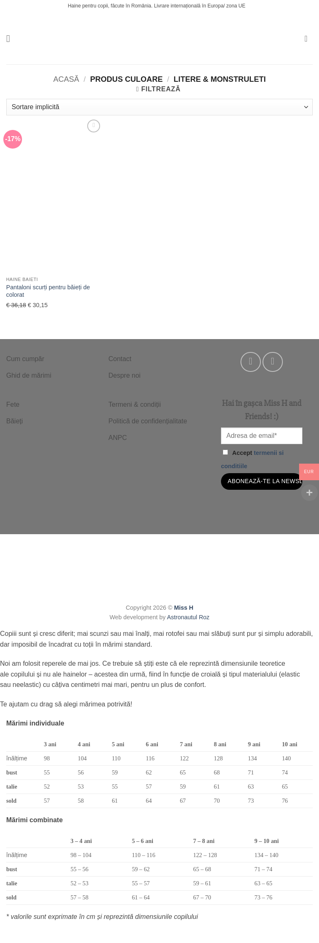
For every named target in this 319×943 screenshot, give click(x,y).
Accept (252, 459)
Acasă (66, 79)
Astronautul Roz (188, 617)
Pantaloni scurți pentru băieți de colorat (48, 291)
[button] (11, 38)
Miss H (183, 607)
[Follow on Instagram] (273, 362)
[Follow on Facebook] (250, 362)
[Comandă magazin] (159, 107)
